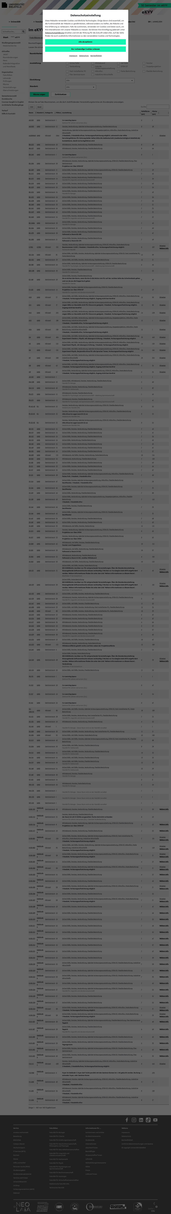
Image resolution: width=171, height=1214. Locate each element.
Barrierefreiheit (96, 56)
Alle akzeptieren (85, 41)
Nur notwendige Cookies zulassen (85, 49)
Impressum (73, 56)
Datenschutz (84, 56)
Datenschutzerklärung (54, 32)
